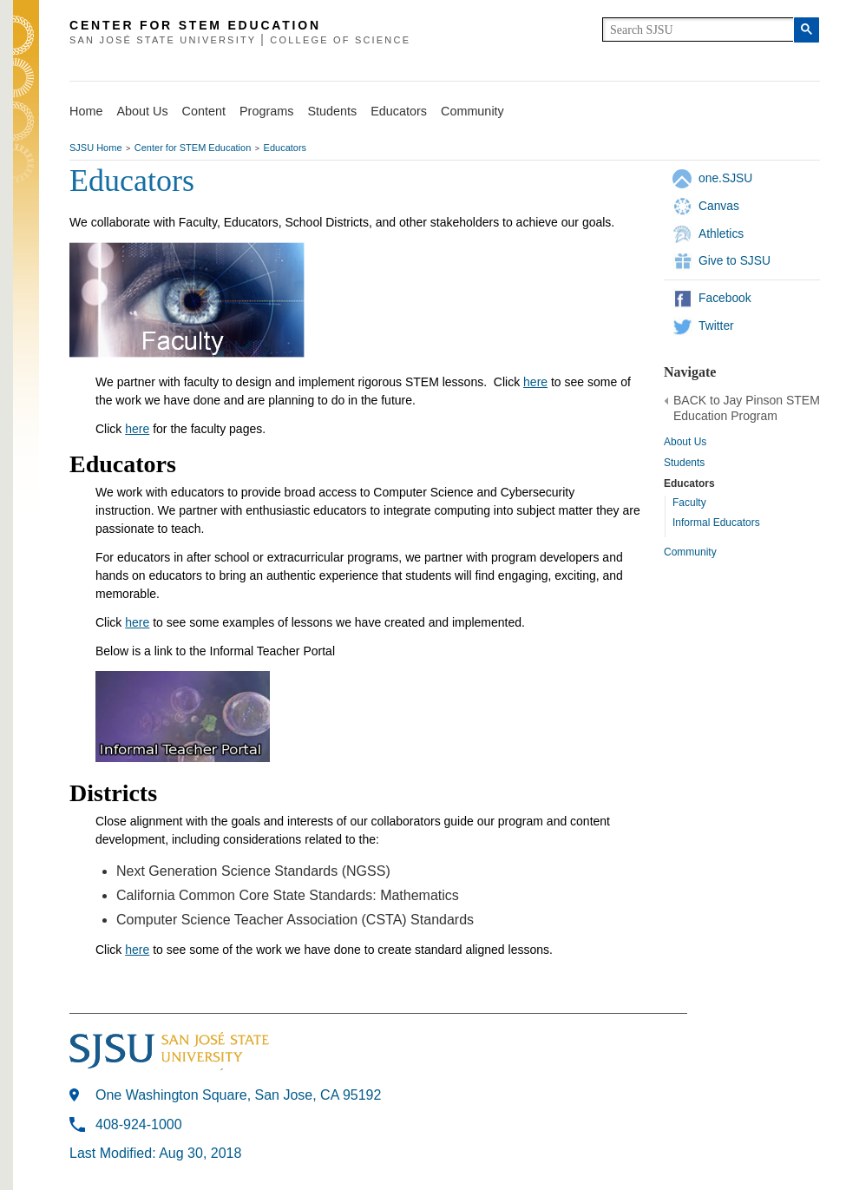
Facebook (724, 298)
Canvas (718, 206)
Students (332, 111)
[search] (698, 29)
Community (472, 111)
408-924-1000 (138, 1124)
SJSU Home (95, 147)
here (535, 382)
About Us (141, 111)
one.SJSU (725, 178)
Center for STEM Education (193, 147)
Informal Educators (716, 522)
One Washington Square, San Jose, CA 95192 (238, 1095)
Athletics (721, 233)
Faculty (689, 502)
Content (204, 111)
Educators (399, 111)
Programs (266, 111)
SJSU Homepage (26, 58)
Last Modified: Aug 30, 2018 (155, 1153)
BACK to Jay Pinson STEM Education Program (746, 408)
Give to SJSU (734, 260)
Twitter (716, 325)
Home (85, 111)
